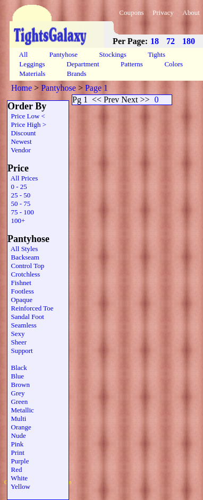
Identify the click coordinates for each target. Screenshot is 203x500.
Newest (19, 141)
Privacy (163, 12)
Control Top (25, 266)
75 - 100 (20, 212)
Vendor (19, 150)
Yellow (18, 486)
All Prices (22, 178)
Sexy (16, 334)
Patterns (132, 64)
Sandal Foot (25, 317)
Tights (156, 54)
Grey (16, 393)
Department (83, 64)
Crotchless (23, 274)
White (17, 478)
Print (15, 452)
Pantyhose (63, 54)
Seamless (22, 325)
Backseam (23, 257)
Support (20, 351)
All (23, 54)
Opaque (19, 300)
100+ (16, 221)
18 (154, 41)
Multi (16, 419)
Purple (18, 461)
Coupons (131, 12)
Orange (19, 427)
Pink (15, 444)
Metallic (20, 410)
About (191, 12)
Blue (15, 376)
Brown (18, 385)
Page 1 (96, 87)
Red (14, 469)
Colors (173, 64)
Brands (76, 73)
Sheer (17, 342)
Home (21, 87)
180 (188, 41)
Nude (16, 435)
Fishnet (19, 283)
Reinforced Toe (30, 308)
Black (17, 368)
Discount (21, 133)
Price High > (26, 124)
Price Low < (26, 116)
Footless (20, 291)
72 (170, 41)
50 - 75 (18, 204)
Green (17, 402)
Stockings (112, 54)
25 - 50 (18, 195)
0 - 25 (17, 187)
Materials (32, 73)
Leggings (32, 64)
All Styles (22, 249)
